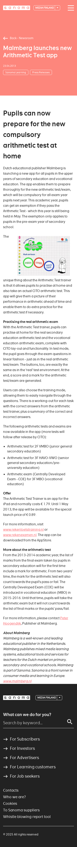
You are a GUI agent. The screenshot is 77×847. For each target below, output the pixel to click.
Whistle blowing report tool (27, 816)
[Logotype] (16, 8)
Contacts (10, 790)
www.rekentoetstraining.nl (23, 529)
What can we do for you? (27, 714)
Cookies (10, 803)
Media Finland (44, 7)
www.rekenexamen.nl (20, 535)
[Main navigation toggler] (70, 8)
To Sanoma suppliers (21, 810)
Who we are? (14, 796)
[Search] (70, 722)
